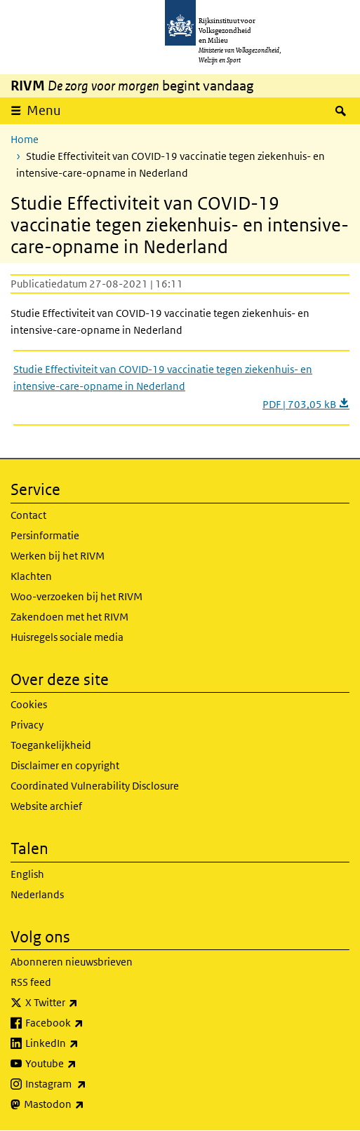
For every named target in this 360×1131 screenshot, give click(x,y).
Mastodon (85, 1104)
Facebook (85, 1023)
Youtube (81, 1063)
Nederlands (37, 894)
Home (25, 139)
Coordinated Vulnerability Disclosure (95, 785)
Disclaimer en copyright (65, 765)
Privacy (27, 724)
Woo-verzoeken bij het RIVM (76, 596)
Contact (28, 515)
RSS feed (31, 982)
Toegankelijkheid (51, 745)
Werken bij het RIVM (58, 555)
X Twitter (82, 1002)
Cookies (29, 704)
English (27, 874)
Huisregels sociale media (67, 637)
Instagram (86, 1084)
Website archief (46, 806)
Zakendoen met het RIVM (69, 616)
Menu (44, 110)
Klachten (31, 576)
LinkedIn (82, 1043)
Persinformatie (45, 535)
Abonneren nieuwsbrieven (72, 961)
